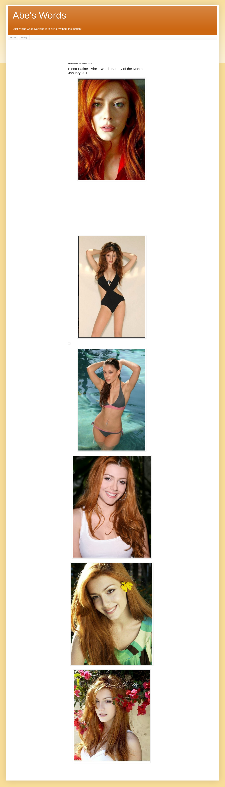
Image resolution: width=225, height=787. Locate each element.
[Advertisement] (112, 49)
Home (13, 37)
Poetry (24, 37)
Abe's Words (39, 15)
